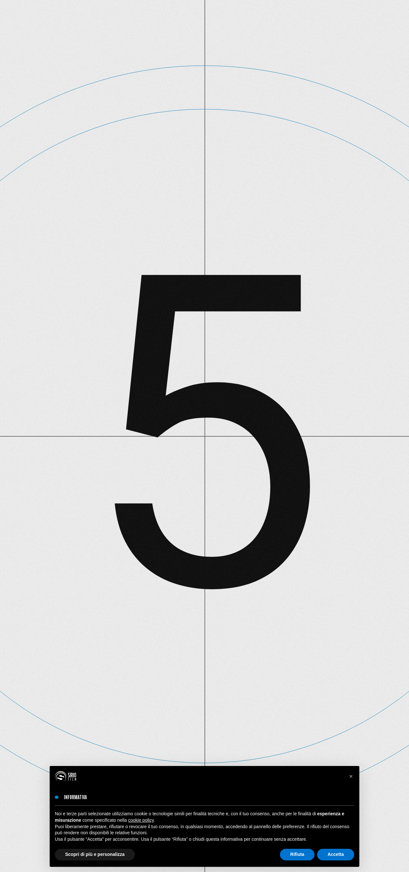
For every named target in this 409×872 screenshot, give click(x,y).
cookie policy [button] (141, 820)
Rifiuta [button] (297, 854)
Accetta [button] (335, 854)
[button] (351, 776)
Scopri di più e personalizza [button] (95, 854)
